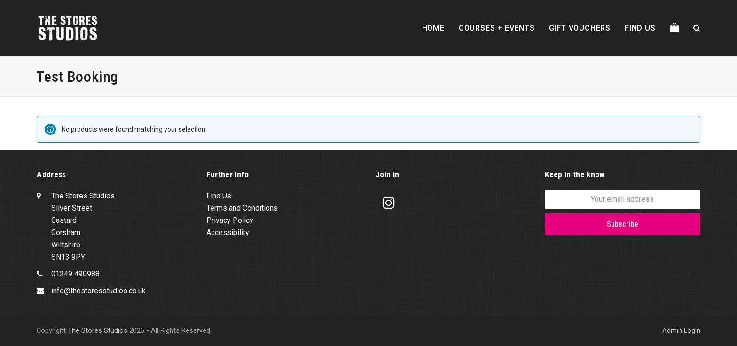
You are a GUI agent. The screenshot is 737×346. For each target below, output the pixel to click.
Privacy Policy (229, 220)
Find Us (218, 195)
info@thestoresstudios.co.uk (98, 290)
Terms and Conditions (242, 208)
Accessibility (227, 232)
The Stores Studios (97, 330)
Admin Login (681, 330)
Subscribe (622, 224)
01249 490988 (75, 273)
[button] (674, 28)
